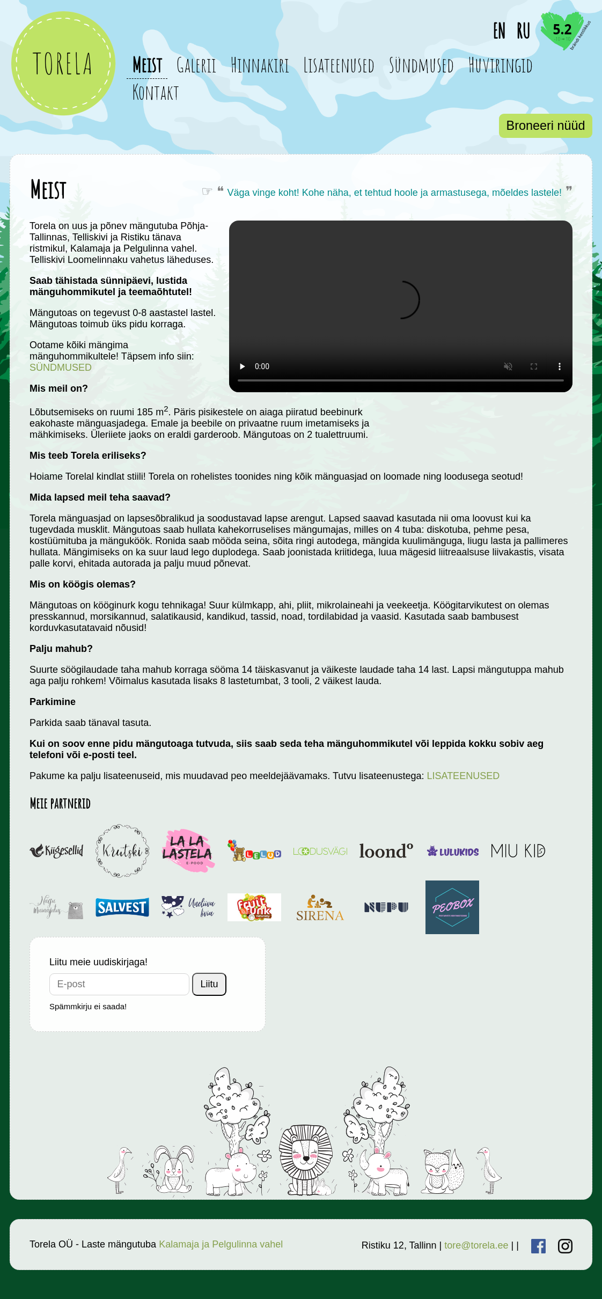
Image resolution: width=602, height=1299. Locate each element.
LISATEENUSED (463, 775)
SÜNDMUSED (61, 367)
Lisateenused (339, 64)
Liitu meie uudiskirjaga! (98, 962)
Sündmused (421, 64)
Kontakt (155, 92)
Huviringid (500, 64)
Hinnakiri (259, 64)
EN (499, 30)
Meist (147, 64)
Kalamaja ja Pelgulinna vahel (221, 1244)
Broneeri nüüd (545, 126)
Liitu (209, 984)
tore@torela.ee (476, 1245)
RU (523, 30)
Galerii (196, 64)
